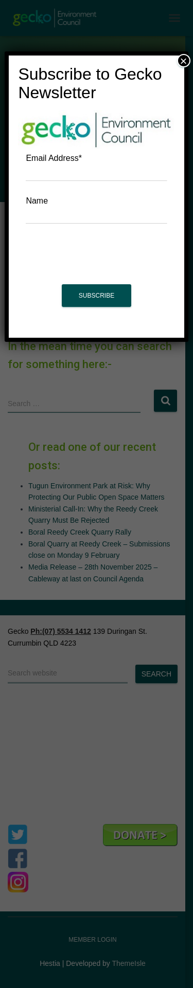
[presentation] (97, 259)
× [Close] (183, 60)
